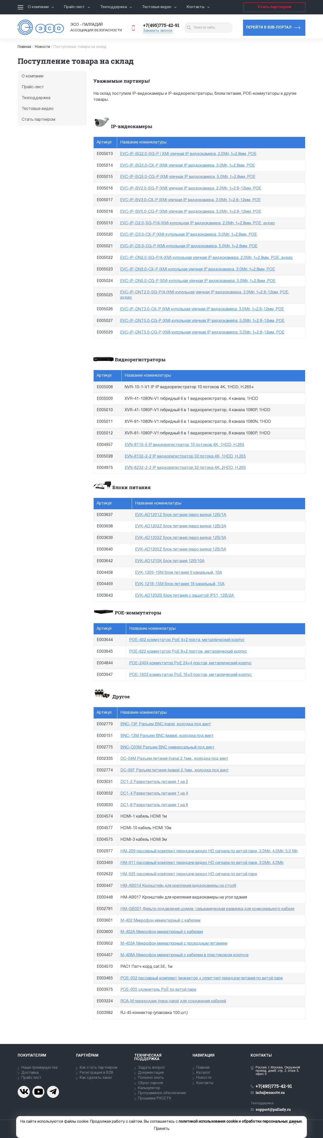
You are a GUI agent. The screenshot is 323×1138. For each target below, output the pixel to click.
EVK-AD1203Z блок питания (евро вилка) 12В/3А (180, 538)
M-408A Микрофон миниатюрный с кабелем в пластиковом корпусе (184, 955)
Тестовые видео (159, 7)
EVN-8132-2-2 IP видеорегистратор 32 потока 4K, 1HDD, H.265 (185, 456)
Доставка (30, 1072)
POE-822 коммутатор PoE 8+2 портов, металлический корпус (188, 651)
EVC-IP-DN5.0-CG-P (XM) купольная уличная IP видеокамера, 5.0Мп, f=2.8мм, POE (197, 281)
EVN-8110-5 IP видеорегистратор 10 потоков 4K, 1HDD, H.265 (184, 445)
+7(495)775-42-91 (161, 25)
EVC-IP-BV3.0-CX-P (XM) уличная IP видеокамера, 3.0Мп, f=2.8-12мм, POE (190, 200)
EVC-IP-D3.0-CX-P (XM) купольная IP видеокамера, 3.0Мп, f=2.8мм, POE (188, 234)
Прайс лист (31, 1078)
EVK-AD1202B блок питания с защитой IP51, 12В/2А (185, 595)
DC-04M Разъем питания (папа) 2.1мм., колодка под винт (174, 759)
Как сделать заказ (96, 1078)
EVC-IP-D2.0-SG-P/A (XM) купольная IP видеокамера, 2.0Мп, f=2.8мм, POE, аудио (197, 223)
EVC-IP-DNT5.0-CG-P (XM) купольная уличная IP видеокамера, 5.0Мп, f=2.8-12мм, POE (202, 321)
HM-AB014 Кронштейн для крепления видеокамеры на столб (178, 886)
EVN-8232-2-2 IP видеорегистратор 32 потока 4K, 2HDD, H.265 (185, 468)
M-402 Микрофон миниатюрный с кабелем (160, 920)
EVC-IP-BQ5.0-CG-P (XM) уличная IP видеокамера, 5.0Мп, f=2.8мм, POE (187, 177)
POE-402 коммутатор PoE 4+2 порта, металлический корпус (187, 640)
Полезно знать (151, 1078)
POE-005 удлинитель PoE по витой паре (158, 990)
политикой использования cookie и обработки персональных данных (240, 1121)
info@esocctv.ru (270, 1092)
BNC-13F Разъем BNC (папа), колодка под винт (165, 724)
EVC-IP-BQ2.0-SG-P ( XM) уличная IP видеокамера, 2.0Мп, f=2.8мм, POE (188, 154)
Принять (162, 1129)
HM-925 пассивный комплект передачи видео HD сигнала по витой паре (188, 874)
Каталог (203, 1072)
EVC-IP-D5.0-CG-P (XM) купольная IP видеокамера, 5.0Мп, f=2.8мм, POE (188, 246)
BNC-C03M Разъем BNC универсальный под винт (167, 747)
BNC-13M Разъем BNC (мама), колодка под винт (166, 736)
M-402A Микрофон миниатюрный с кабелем (161, 932)
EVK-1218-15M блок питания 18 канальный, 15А (179, 584)
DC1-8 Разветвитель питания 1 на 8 (154, 805)
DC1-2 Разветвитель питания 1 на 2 (154, 782)
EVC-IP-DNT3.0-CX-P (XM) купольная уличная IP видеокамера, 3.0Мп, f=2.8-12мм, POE (202, 309)
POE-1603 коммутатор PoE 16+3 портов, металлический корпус (191, 675)
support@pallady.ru (273, 1109)
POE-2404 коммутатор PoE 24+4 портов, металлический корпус (190, 663)
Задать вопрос (151, 1067)
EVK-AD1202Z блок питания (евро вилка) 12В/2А (180, 526)
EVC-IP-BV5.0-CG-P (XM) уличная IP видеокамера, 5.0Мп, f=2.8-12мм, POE (190, 212)
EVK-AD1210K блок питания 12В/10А (169, 561)
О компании (41, 7)
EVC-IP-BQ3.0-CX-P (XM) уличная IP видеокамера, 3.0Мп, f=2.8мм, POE (187, 165)
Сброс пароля (150, 1083)
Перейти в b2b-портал (268, 27)
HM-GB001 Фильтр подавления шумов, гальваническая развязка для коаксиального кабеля (207, 909)
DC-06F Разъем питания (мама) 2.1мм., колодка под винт (174, 770)
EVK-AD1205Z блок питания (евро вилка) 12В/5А (180, 549)
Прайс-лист (77, 7)
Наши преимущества (39, 1067)
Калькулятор (149, 1088)
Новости (42, 47)
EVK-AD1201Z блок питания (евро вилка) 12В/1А (180, 515)
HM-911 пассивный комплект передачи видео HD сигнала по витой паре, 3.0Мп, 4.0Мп (201, 863)
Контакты (198, 7)
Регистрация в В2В (96, 1072)
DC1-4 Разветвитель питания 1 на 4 (154, 793)
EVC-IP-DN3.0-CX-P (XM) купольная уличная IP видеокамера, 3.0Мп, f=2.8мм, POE (197, 269)
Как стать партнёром (98, 1067)
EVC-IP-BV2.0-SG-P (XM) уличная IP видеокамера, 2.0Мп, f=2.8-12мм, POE (190, 188)
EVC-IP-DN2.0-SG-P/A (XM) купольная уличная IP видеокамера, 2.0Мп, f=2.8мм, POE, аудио (206, 258)
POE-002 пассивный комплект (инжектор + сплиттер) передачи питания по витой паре (201, 978)
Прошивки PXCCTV (154, 1098)
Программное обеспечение (162, 1093)
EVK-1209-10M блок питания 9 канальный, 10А (178, 573)
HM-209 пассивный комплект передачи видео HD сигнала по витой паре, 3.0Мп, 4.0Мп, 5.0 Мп (209, 851)
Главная (24, 47)
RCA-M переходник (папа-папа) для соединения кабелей (173, 1001)
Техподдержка (116, 7)
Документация (151, 1072)
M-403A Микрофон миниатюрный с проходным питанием (173, 943)
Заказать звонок (157, 31)
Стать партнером (274, 7)
